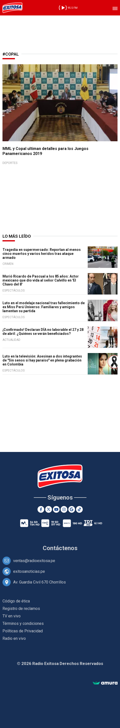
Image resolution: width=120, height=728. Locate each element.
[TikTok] (79, 509)
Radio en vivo (14, 638)
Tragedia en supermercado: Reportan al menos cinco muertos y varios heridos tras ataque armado (41, 254)
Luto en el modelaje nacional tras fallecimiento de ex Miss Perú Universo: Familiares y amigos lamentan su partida (43, 307)
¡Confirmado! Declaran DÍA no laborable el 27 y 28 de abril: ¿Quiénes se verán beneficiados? (42, 332)
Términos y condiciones (23, 623)
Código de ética (16, 601)
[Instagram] (64, 509)
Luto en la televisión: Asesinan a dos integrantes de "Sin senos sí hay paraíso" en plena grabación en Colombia (42, 360)
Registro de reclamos (21, 608)
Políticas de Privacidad (22, 631)
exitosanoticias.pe (29, 571)
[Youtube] (56, 509)
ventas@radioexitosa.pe (34, 560)
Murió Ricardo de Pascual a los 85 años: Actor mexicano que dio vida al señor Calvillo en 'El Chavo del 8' (40, 280)
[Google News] (71, 509)
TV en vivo (11, 616)
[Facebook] (41, 509)
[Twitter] (48, 509)
